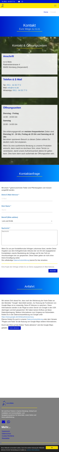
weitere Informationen (33, 450)
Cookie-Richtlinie (8, 436)
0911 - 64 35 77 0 (14, 85)
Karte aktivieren (14, 328)
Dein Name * (6, 206)
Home (46, 12)
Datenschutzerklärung (21, 260)
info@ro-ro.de (13, 88)
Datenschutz (6, 433)
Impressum (6, 431)
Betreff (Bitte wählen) (10, 217)
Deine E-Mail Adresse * (10, 195)
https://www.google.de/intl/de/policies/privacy (18, 317)
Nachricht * (6, 228)
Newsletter (6, 438)
